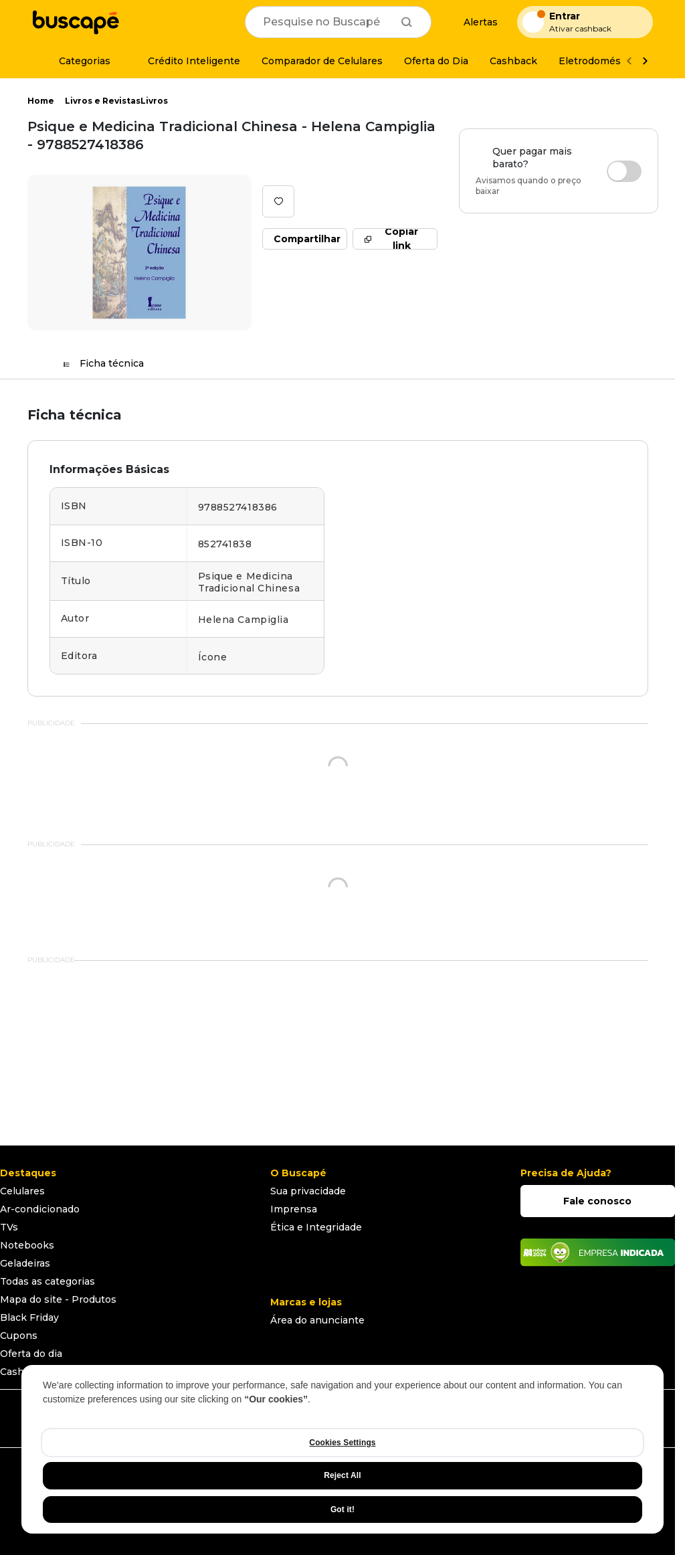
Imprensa (293, 1209)
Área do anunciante (317, 1320)
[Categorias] (76, 61)
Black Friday (29, 1317)
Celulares (22, 1191)
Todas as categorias (47, 1281)
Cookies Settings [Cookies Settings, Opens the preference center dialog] (342, 1442)
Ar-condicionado (40, 1209)
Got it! (342, 1509)
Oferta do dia (31, 1354)
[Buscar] (407, 22)
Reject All (342, 1475)
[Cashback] (513, 61)
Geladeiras (25, 1263)
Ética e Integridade (316, 1227)
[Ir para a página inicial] (75, 22)
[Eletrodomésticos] (601, 61)
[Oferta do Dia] (436, 61)
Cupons (18, 1336)
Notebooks (27, 1245)
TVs (9, 1227)
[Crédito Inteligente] (186, 61)
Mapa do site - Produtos (58, 1299)
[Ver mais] (645, 61)
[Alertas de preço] (474, 22)
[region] (342, 1449)
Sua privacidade (308, 1191)
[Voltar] (629, 61)
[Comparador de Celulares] (322, 61)
